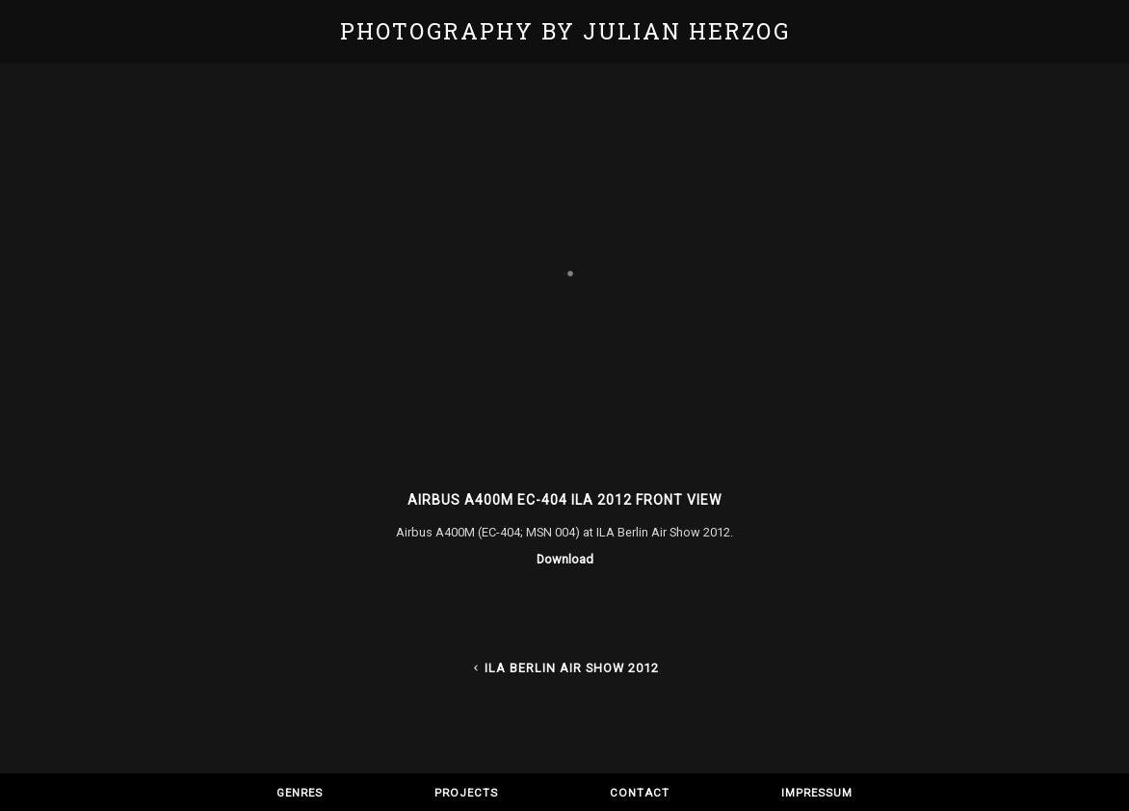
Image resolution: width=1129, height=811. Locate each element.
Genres (299, 792)
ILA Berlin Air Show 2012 (564, 668)
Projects (466, 792)
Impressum (817, 792)
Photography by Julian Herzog (565, 30)
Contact (640, 792)
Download (565, 559)
